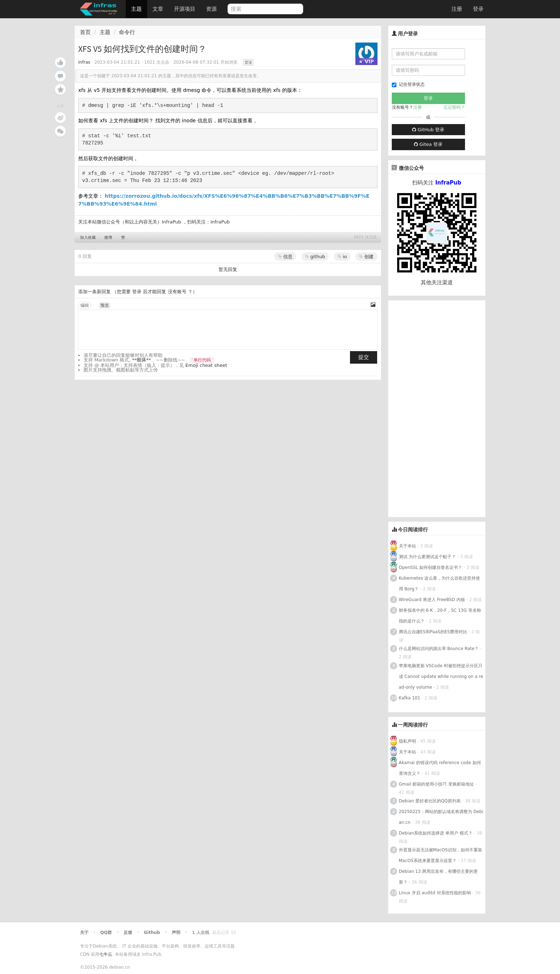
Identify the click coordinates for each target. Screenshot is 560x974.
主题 (136, 9)
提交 (363, 357)
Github (152, 932)
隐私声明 (407, 741)
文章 (157, 9)
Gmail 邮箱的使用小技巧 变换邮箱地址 (436, 784)
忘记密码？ (454, 107)
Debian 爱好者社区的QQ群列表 (430, 800)
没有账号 (177, 291)
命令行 (127, 32)
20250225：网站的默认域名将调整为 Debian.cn (441, 817)
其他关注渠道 (437, 282)
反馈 (128, 932)
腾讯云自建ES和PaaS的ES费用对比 (433, 631)
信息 (285, 256)
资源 (211, 9)
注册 (456, 9)
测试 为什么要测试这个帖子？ (427, 556)
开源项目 (184, 9)
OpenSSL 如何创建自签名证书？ (430, 567)
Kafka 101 (410, 697)
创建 (366, 256)
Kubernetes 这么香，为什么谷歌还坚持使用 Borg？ (439, 583)
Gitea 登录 (428, 144)
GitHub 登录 (428, 129)
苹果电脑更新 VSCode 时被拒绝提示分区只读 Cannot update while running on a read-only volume (441, 676)
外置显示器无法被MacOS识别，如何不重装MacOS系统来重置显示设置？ (440, 855)
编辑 (84, 305)
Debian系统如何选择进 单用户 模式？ (435, 833)
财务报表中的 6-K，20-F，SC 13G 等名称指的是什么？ (440, 616)
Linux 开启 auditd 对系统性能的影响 (435, 892)
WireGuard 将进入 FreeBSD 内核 (432, 599)
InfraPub (220, 222)
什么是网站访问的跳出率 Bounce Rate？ (439, 648)
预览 (104, 305)
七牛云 (105, 954)
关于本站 (407, 546)
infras (84, 62)
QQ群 (106, 932)
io (342, 256)
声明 (176, 932)
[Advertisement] (441, 407)
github (315, 256)
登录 (478, 9)
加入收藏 (88, 237)
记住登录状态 (408, 84)
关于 (84, 932)
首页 (85, 32)
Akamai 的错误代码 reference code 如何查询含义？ (440, 768)
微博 (108, 237)
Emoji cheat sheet (206, 365)
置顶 (248, 62)
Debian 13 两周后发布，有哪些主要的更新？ (438, 877)
